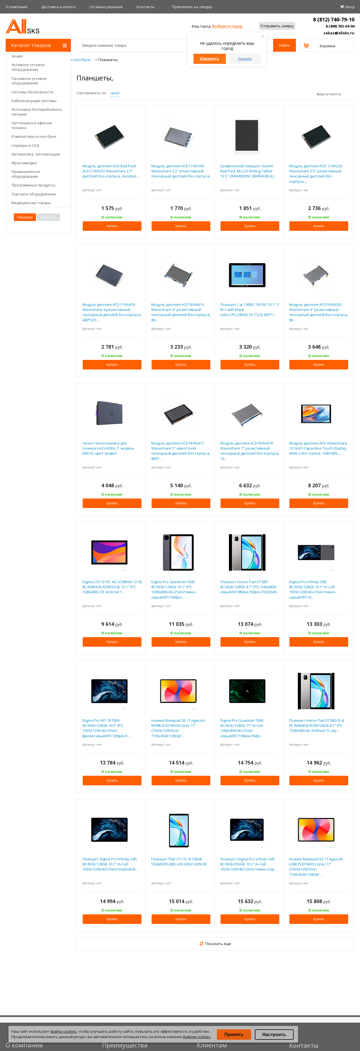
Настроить (274, 1034)
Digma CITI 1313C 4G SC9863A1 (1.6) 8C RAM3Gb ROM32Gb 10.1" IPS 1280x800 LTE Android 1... (111, 586)
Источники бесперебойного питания (37, 112)
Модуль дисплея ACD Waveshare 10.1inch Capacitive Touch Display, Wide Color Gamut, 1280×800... (318, 448)
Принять (234, 1034)
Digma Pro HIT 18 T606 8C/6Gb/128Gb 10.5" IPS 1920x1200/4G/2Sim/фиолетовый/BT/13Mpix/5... (106, 728)
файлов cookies (196, 1036)
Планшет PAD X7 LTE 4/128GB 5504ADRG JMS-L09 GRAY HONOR (179, 861)
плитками (348, 94)
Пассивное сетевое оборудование (29, 81)
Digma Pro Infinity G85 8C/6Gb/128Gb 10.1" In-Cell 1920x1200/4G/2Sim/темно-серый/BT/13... (312, 589)
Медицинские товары (31, 202)
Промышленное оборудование (26, 174)
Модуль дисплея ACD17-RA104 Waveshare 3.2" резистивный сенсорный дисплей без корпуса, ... (180, 173)
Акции (17, 55)
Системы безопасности (32, 91)
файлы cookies (63, 1031)
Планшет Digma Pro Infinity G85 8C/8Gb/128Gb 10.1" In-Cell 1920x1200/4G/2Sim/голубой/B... (110, 864)
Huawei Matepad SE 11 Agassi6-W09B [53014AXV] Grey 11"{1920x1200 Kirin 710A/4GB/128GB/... (178, 728)
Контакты (145, 6)
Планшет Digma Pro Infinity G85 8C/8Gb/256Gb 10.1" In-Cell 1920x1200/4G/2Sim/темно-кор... (248, 864)
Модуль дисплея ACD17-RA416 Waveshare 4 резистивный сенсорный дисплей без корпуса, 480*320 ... (111, 312)
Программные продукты (33, 185)
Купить (112, 226)
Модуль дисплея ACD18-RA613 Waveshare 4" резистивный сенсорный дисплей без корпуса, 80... (180, 312)
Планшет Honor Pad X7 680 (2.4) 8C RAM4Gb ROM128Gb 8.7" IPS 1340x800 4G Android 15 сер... (316, 725)
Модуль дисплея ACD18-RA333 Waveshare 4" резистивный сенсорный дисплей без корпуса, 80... (318, 312)
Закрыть (245, 58)
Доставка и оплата (58, 6)
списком (352, 94)
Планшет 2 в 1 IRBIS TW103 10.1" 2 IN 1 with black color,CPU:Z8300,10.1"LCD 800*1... (249, 309)
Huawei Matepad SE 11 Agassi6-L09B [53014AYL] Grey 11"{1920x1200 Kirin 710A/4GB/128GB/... (316, 866)
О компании (16, 6)
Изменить (209, 58)
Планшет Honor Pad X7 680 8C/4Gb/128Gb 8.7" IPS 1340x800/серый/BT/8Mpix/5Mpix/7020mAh (248, 586)
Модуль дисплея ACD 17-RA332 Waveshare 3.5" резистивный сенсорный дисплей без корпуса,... (316, 173)
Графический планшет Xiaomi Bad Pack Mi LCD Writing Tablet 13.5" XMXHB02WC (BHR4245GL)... (248, 171)
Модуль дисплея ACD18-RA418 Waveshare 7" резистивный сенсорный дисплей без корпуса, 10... (249, 451)
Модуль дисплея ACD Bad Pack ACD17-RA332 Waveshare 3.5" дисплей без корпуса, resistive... (110, 171)
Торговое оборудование (34, 194)
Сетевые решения (106, 6)
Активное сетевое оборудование (28, 67)
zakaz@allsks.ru (338, 32)
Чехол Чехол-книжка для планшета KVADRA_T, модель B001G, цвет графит (108, 448)
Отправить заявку (277, 25)
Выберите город (227, 26)
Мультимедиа (24, 162)
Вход (350, 6)
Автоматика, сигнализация (36, 154)
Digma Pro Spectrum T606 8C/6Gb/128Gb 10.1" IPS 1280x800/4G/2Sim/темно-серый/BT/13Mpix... (174, 589)
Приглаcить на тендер (192, 6)
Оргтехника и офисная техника (32, 125)
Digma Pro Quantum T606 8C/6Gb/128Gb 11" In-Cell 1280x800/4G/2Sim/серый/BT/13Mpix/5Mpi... (241, 728)
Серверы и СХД (25, 145)
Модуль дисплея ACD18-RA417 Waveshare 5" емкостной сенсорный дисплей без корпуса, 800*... (180, 451)
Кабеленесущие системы (34, 100)
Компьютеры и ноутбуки (34, 136)
